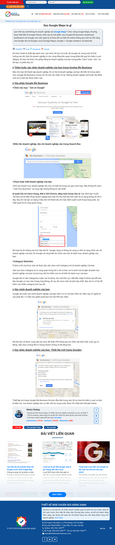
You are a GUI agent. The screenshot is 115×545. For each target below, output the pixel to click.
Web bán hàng (61, 14)
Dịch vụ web (90, 14)
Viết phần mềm (103, 14)
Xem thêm (59, 518)
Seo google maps (34, 427)
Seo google (51, 427)
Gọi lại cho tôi (88, 2)
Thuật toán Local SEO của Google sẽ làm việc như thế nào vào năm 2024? (93, 469)
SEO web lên (77, 14)
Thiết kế (43, 14)
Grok (26, 49)
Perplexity (35, 49)
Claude (45, 49)
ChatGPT (18, 49)
